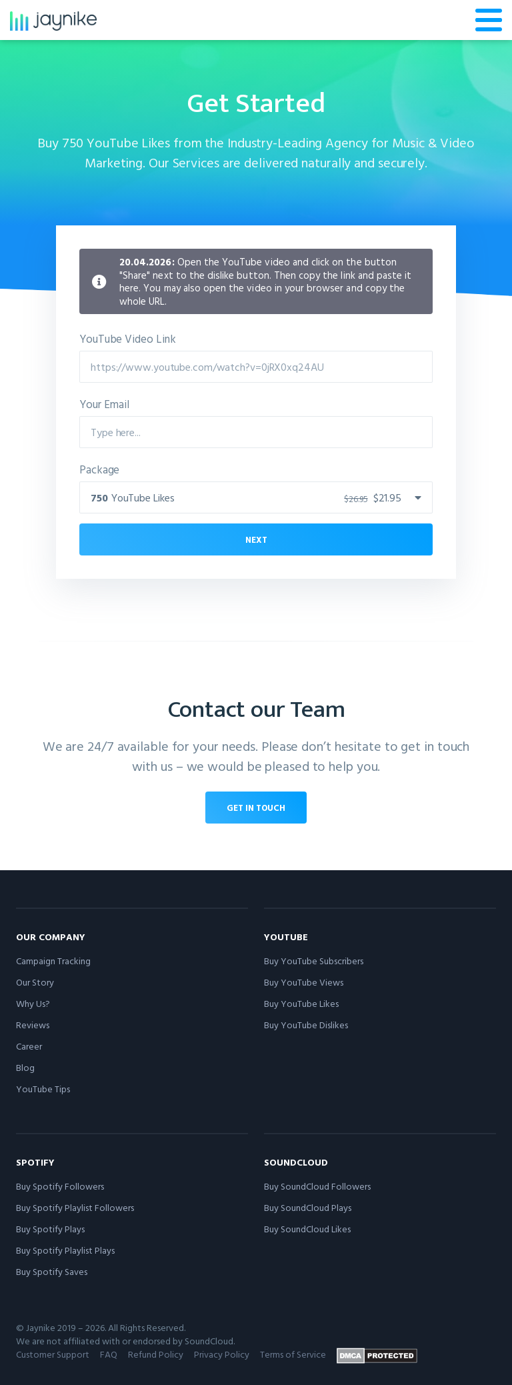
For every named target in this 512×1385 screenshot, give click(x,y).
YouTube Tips (43, 1089)
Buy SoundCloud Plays (307, 1207)
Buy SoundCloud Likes (307, 1229)
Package (99, 469)
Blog (25, 1067)
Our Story (35, 982)
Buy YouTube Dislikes (306, 1025)
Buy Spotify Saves (51, 1271)
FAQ (108, 1354)
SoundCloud (296, 1162)
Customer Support (52, 1354)
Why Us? (33, 1003)
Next (256, 539)
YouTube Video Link (127, 338)
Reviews (32, 1025)
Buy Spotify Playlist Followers (75, 1207)
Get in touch (256, 807)
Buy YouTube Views (303, 982)
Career (29, 1046)
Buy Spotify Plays (50, 1229)
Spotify (35, 1162)
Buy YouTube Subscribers (313, 961)
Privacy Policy (221, 1354)
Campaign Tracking (53, 961)
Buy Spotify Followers (60, 1186)
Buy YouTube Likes (301, 1003)
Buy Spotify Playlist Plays (65, 1250)
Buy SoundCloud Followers (317, 1186)
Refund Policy (155, 1354)
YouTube (286, 937)
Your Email (104, 403)
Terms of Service (293, 1354)
